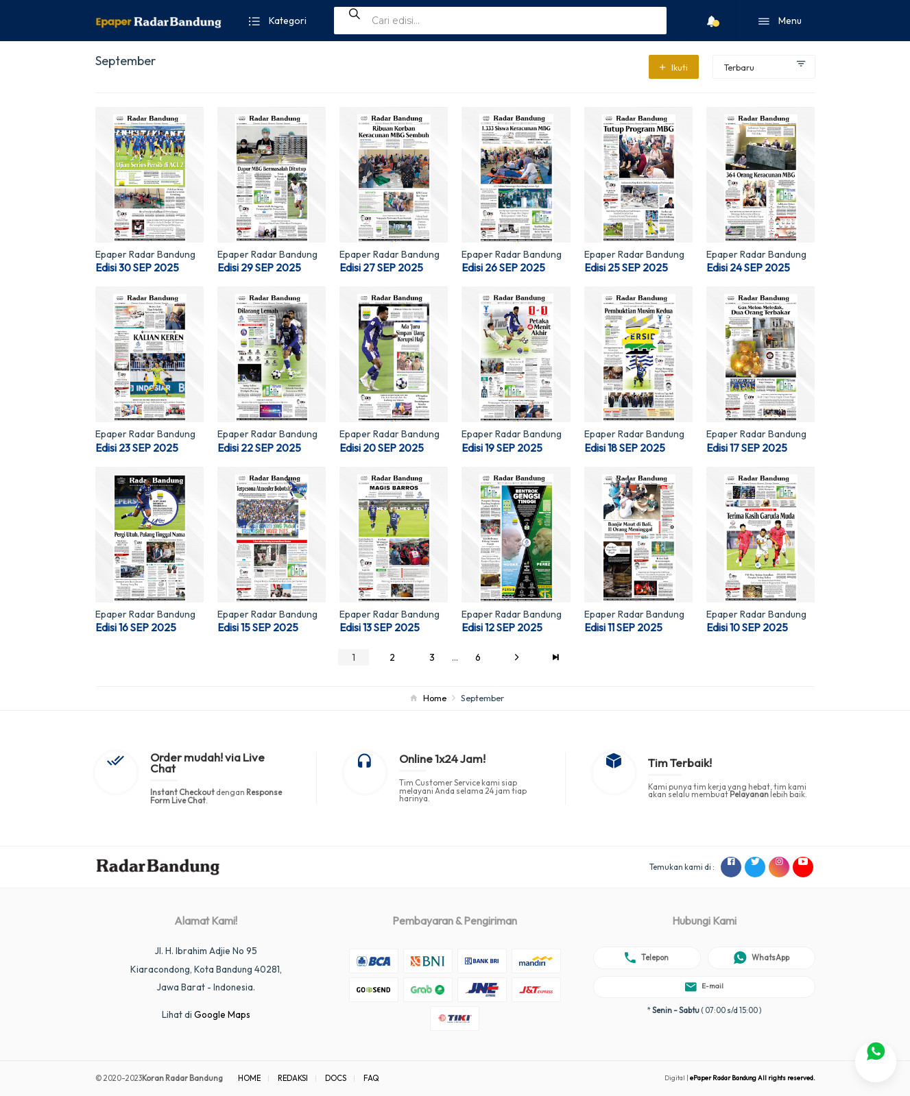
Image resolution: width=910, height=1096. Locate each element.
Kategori (278, 21)
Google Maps (222, 1014)
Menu (780, 21)
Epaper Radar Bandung (145, 254)
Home (434, 697)
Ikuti (674, 67)
